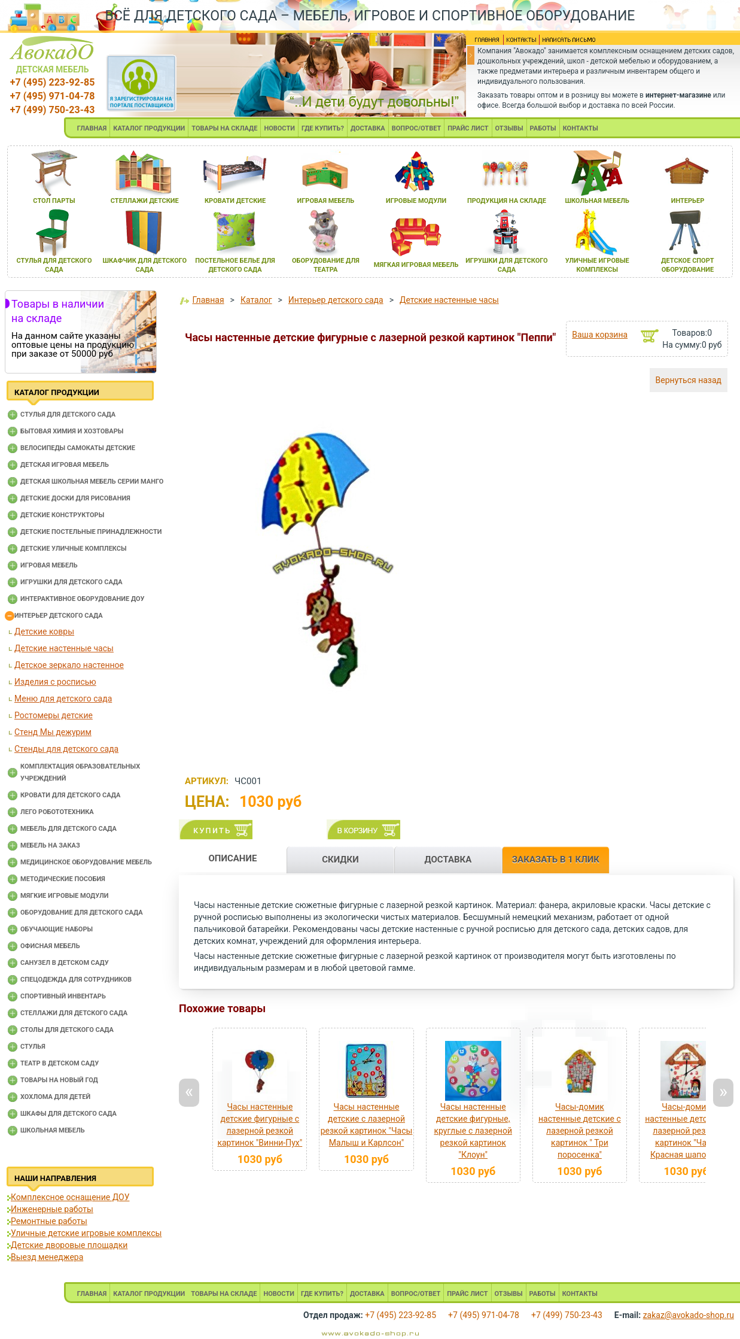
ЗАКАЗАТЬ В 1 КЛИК (555, 859)
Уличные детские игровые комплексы (86, 1233)
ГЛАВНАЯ (92, 128)
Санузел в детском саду (64, 963)
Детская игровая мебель (64, 465)
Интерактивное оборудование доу (82, 599)
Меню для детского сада (63, 698)
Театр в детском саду (59, 1063)
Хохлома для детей (55, 1097)
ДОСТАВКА (368, 128)
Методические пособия (62, 879)
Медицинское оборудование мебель (86, 862)
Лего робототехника (57, 812)
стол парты (54, 201)
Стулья (32, 1046)
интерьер (688, 201)
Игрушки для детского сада (71, 582)
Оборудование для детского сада (81, 912)
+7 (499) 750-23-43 (52, 110)
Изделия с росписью (55, 682)
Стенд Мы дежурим (53, 732)
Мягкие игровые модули (64, 896)
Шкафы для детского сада (68, 1114)
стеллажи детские (145, 201)
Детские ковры (44, 631)
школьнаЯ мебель (597, 201)
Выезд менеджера (47, 1257)
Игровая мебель (49, 565)
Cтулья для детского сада (67, 414)
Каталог (256, 300)
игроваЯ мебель (325, 201)
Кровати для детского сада (70, 795)
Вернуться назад (688, 380)
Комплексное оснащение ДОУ (70, 1197)
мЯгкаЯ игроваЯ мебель (416, 265)
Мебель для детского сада (68, 829)
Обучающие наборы (56, 929)
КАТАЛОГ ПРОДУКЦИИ (149, 128)
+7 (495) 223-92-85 (52, 82)
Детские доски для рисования (75, 498)
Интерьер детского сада (58, 616)
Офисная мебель (50, 946)
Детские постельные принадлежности (91, 532)
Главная (208, 300)
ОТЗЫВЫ (509, 128)
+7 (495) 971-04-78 (52, 96)
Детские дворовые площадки (69, 1245)
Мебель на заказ (50, 845)
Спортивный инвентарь (63, 996)
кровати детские (235, 201)
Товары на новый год (59, 1080)
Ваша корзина (600, 334)
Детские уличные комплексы (73, 548)
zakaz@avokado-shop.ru (688, 1315)
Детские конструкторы (62, 515)
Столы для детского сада (67, 1030)
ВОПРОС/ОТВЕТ (416, 128)
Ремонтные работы (49, 1221)
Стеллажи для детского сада (73, 1013)
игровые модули (416, 201)
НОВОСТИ (279, 128)
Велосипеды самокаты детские (77, 448)
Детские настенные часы (64, 648)
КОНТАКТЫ (580, 128)
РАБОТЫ (543, 128)
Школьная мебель (52, 1130)
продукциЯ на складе (506, 201)
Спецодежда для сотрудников (76, 979)
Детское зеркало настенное (69, 665)
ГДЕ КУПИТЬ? (323, 128)
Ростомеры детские (53, 715)
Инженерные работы (52, 1209)
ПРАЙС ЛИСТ (467, 128)
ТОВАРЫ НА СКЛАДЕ (224, 128)
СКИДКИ (340, 859)
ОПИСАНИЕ (232, 858)
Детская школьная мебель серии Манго (91, 481)
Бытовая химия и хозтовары (71, 431)
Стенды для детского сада (66, 749)
